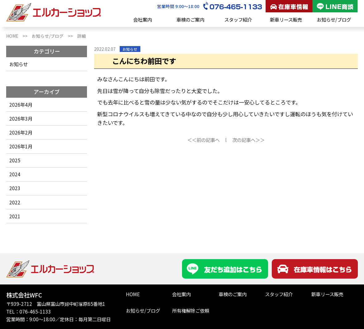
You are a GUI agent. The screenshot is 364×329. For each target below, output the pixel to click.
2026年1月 (20, 146)
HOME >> (19, 36)
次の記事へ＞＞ (248, 139)
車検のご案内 (190, 19)
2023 (14, 188)
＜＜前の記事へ (203, 139)
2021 (14, 216)
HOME (133, 294)
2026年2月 (20, 132)
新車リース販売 (286, 19)
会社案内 (142, 19)
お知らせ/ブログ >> (54, 36)
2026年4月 (20, 104)
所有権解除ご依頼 (190, 310)
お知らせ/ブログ (334, 19)
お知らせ (18, 64)
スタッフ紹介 (238, 19)
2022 (14, 202)
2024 (14, 174)
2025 (14, 160)
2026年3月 (20, 118)
